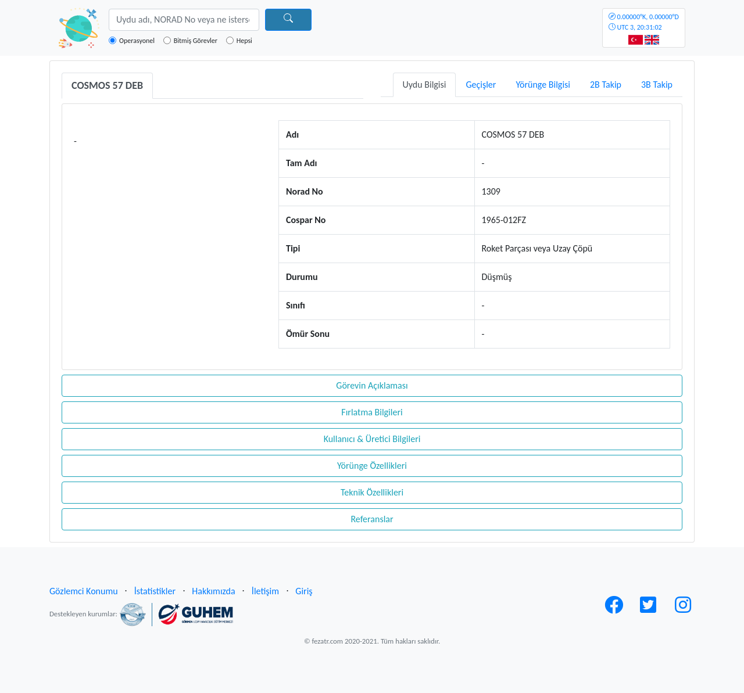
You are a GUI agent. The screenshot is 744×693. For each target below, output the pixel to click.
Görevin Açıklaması (371, 385)
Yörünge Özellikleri (372, 465)
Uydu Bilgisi (424, 84)
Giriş (303, 591)
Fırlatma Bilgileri (371, 412)
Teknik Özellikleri (372, 492)
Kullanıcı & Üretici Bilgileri (372, 438)
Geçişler (481, 84)
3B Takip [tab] (657, 84)
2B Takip (605, 84)
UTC (644, 22)
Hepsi (244, 41)
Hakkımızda (213, 591)
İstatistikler (155, 591)
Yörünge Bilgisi (543, 84)
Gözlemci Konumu (83, 591)
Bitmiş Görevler (195, 41)
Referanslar (371, 519)
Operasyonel (137, 41)
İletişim (265, 591)
